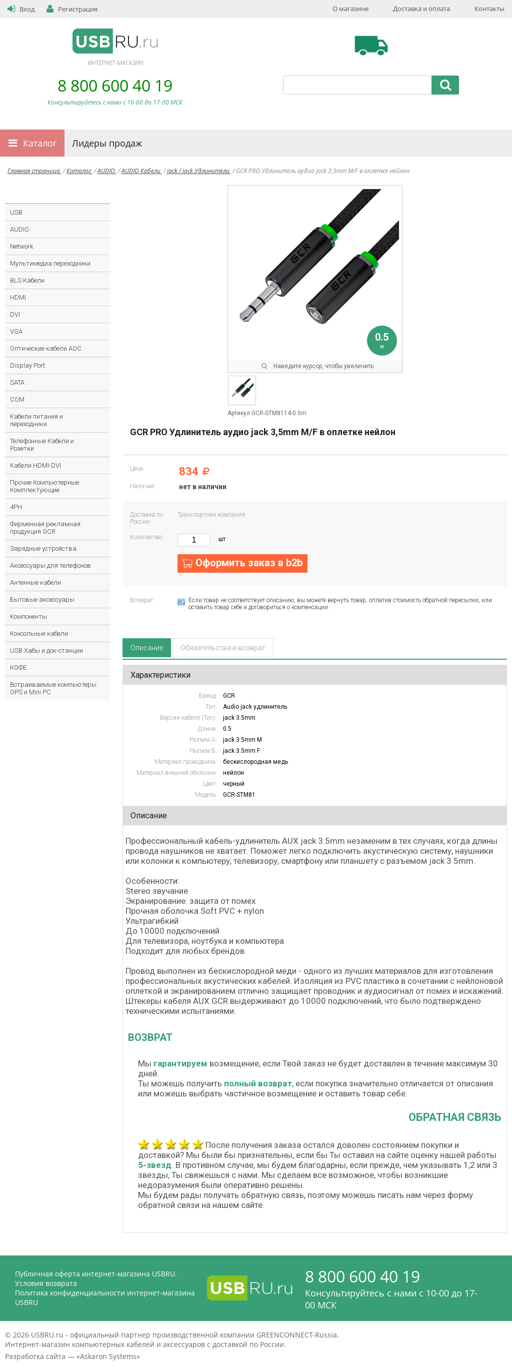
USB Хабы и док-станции (46, 650)
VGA (16, 331)
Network (21, 246)
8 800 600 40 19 (115, 85)
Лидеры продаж (107, 143)
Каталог (40, 143)
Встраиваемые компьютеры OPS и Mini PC (53, 688)
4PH (16, 507)
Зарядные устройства (43, 548)
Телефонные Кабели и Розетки (42, 444)
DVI (15, 314)
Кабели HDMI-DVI (35, 465)
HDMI (18, 297)
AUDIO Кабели (142, 171)
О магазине (350, 8)
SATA (17, 382)
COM (17, 399)
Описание (146, 648)
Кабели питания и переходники (36, 420)
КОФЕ (18, 667)
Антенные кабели (35, 582)
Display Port (27, 365)
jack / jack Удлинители (199, 171)
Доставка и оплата (421, 8)
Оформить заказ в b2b (249, 563)
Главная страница (35, 171)
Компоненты (28, 616)
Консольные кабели (39, 633)
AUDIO (107, 171)
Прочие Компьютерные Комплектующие (44, 486)
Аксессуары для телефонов (50, 565)
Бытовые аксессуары (42, 599)
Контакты (489, 8)
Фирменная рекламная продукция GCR (45, 527)
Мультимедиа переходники (50, 263)
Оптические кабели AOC (46, 348)
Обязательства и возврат (223, 648)
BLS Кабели (27, 280)
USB (16, 212)
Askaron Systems (108, 1356)
